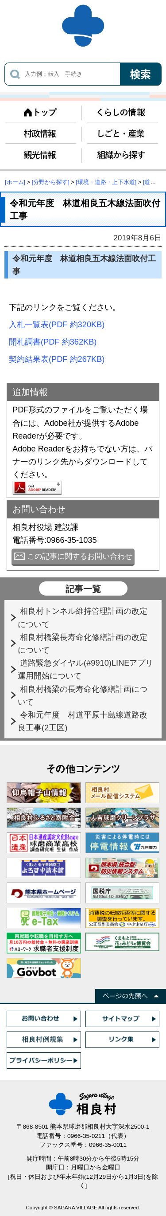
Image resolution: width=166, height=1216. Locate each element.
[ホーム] (15, 182)
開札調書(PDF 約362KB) (53, 341)
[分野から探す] (50, 182)
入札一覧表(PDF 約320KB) (56, 324)
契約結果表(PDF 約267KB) (56, 359)
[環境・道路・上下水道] (106, 182)
